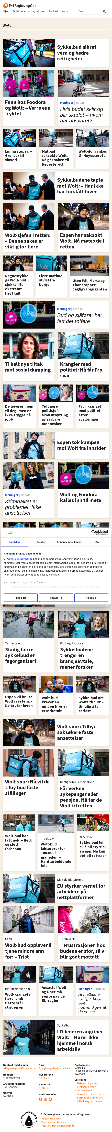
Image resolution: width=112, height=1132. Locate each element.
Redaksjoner (21, 11)
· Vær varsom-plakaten (53, 1122)
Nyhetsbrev (39, 11)
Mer (64, 11)
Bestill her (45, 1088)
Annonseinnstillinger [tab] (69, 542)
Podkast (53, 11)
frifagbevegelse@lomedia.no (19, 1068)
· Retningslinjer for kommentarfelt (85, 1088)
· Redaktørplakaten (51, 1119)
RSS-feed (44, 1078)
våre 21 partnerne (22, 558)
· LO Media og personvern (88, 1101)
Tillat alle (91, 597)
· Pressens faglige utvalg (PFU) (57, 1126)
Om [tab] (97, 542)
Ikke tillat (20, 597)
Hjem (6, 11)
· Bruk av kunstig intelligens (90, 1094)
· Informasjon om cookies (89, 1098)
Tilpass (56, 597)
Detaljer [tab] (41, 542)
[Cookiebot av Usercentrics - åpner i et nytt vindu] (93, 532)
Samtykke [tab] (14, 542)
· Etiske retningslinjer (87, 1083)
